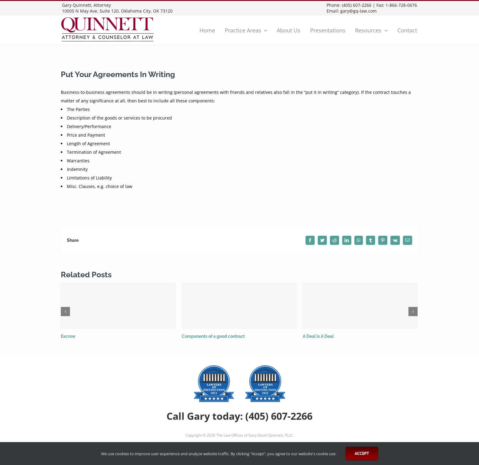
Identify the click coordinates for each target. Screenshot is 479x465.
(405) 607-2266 (356, 5)
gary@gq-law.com (358, 11)
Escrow (68, 336)
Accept (362, 453)
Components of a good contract (213, 336)
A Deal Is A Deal (318, 336)
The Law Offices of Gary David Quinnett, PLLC (254, 435)
